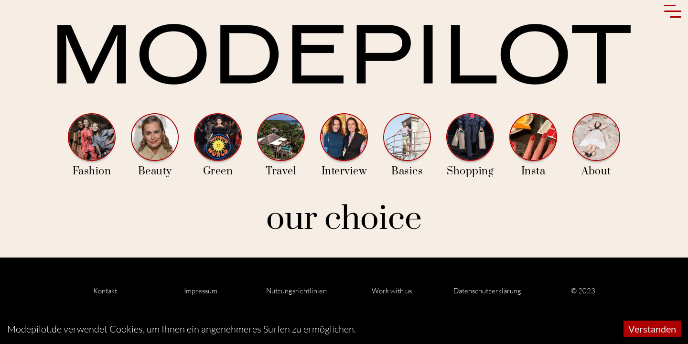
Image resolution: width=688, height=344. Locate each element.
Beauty (155, 145)
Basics (407, 145)
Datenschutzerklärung (487, 290)
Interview (344, 145)
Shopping (470, 145)
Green (218, 145)
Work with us (392, 290)
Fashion (92, 145)
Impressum (200, 290)
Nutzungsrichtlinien (296, 290)
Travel (281, 145)
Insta (533, 145)
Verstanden (652, 328)
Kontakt (105, 290)
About (596, 145)
